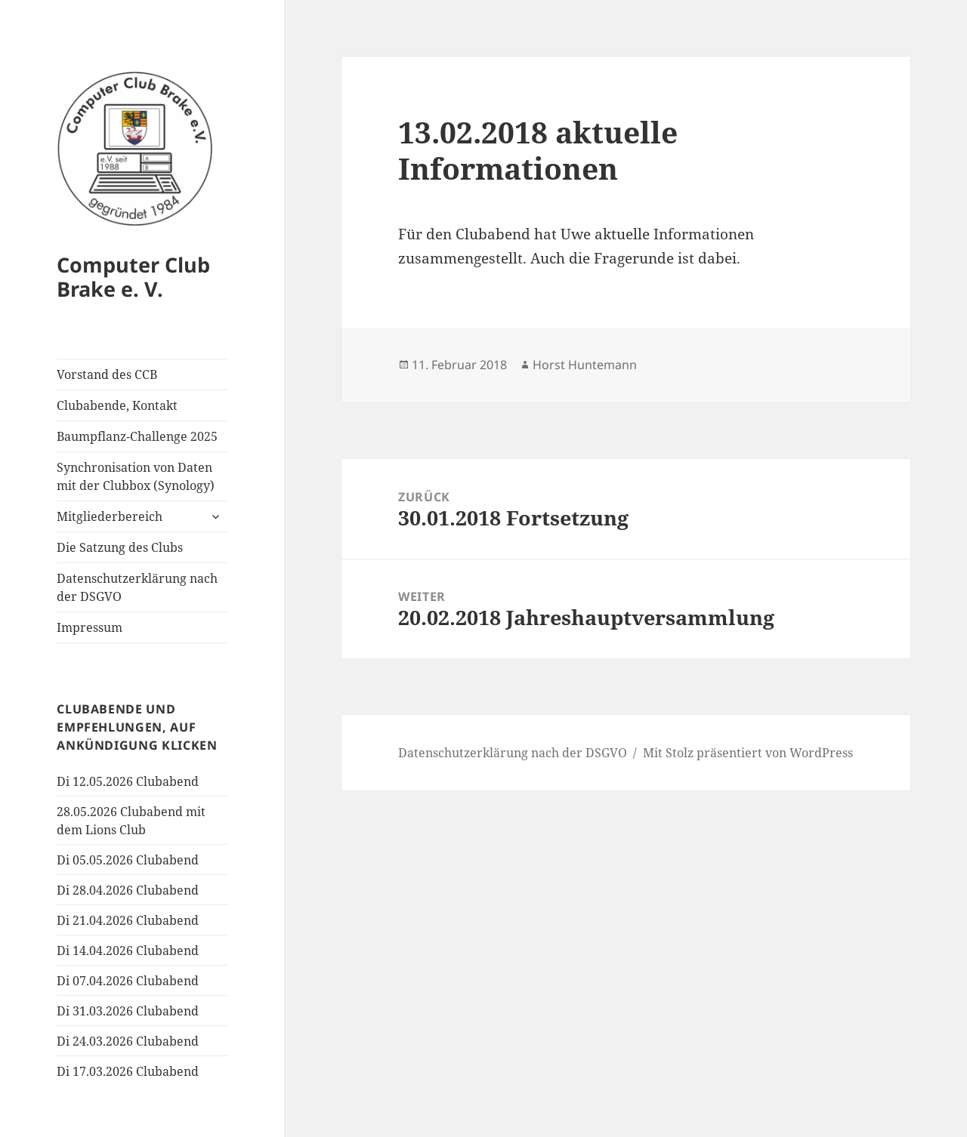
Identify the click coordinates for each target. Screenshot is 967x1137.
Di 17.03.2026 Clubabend (128, 1071)
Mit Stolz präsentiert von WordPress (748, 752)
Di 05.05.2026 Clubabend (128, 860)
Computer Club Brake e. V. (133, 277)
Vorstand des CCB (107, 374)
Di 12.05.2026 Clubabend (128, 781)
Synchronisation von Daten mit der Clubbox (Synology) (136, 476)
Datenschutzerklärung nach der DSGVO (137, 587)
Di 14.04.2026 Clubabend (128, 950)
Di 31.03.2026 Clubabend (128, 1011)
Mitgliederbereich (109, 516)
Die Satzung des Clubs (120, 547)
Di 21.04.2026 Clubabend (128, 920)
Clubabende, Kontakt (117, 405)
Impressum (89, 627)
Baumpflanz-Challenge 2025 (137, 436)
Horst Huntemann (585, 364)
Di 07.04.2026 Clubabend (128, 980)
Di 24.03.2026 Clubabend (128, 1041)
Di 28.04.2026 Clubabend (128, 890)
